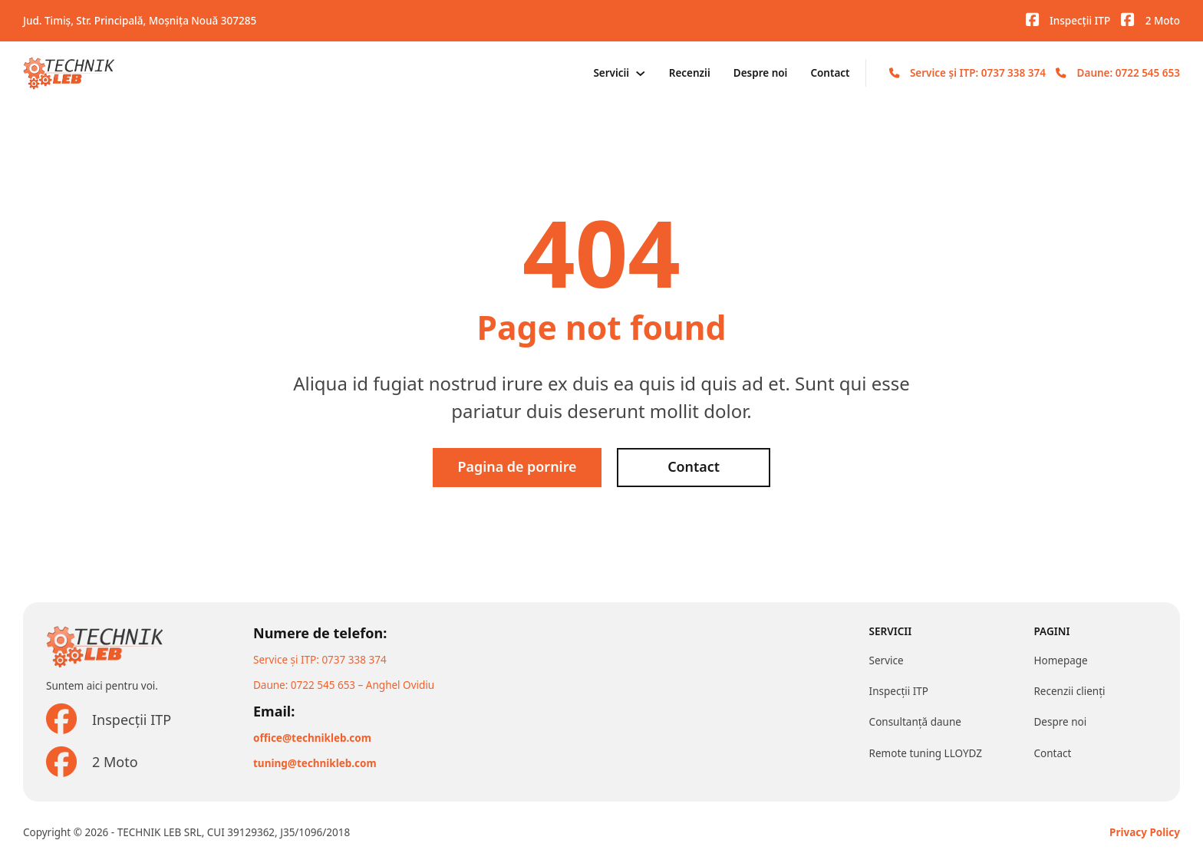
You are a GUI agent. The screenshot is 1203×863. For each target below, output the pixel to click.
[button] (19, 843)
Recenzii (689, 73)
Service (886, 660)
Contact (829, 73)
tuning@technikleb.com (315, 763)
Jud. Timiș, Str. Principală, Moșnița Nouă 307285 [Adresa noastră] (139, 21)
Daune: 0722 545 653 (1128, 73)
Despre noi (760, 73)
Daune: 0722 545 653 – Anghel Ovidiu (343, 685)
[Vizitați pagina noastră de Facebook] (1033, 20)
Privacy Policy (1144, 832)
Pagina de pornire (517, 467)
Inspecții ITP (898, 691)
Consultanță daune (915, 722)
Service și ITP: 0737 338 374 (978, 73)
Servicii (611, 73)
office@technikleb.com (312, 738)
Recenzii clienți (1069, 691)
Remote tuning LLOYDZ (925, 753)
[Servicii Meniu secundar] (640, 73)
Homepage (1060, 660)
